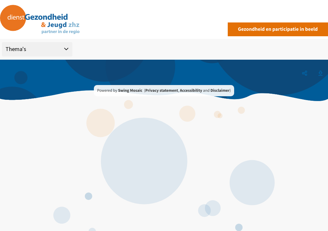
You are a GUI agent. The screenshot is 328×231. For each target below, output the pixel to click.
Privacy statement (161, 90)
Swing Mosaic (130, 90)
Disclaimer (220, 90)
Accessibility (191, 90)
